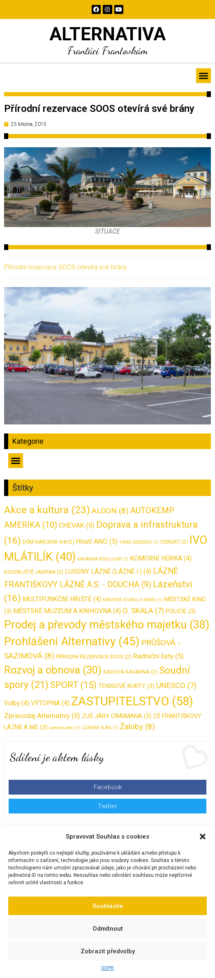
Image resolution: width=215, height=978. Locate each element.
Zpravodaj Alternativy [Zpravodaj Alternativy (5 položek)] (42, 715)
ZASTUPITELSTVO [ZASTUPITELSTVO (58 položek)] (132, 701)
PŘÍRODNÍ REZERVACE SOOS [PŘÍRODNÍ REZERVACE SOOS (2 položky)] (94, 657)
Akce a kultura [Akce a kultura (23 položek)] (47, 510)
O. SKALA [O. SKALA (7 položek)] (143, 610)
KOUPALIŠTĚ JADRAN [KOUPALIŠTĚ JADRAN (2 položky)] (33, 572)
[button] (203, 836)
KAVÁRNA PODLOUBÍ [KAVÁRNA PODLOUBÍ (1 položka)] (102, 559)
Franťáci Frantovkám (107, 50)
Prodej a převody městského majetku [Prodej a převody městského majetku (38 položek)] (106, 624)
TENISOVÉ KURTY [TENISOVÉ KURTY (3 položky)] (126, 686)
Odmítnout (107, 928)
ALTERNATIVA (107, 34)
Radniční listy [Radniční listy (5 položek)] (158, 656)
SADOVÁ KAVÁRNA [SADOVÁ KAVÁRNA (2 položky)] (130, 672)
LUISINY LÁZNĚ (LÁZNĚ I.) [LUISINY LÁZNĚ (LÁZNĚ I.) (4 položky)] (108, 571)
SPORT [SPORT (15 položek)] (73, 685)
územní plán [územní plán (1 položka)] (65, 727)
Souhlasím (107, 906)
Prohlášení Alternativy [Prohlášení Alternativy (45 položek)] (72, 641)
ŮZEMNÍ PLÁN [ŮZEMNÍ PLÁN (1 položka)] (100, 727)
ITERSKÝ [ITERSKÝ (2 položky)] (174, 542)
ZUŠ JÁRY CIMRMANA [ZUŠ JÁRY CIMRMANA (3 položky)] (116, 716)
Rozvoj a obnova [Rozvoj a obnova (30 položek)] (53, 670)
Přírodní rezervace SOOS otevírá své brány (65, 267)
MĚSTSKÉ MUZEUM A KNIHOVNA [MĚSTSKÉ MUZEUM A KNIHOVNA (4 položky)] (67, 611)
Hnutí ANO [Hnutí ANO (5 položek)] (97, 541)
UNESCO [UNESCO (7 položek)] (176, 685)
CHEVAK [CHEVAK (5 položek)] (77, 525)
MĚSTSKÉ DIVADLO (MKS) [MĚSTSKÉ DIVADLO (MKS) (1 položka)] (133, 600)
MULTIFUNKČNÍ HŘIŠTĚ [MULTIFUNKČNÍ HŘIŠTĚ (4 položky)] (62, 599)
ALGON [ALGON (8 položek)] (110, 510)
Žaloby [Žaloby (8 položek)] (137, 726)
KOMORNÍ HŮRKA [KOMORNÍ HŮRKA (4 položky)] (161, 558)
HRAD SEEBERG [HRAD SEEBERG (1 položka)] (139, 542)
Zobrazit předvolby (108, 951)
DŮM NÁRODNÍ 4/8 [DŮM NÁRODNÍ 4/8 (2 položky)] (48, 542)
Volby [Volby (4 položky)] (16, 703)
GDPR (107, 968)
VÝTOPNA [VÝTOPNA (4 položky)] (50, 703)
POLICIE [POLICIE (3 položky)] (181, 611)
